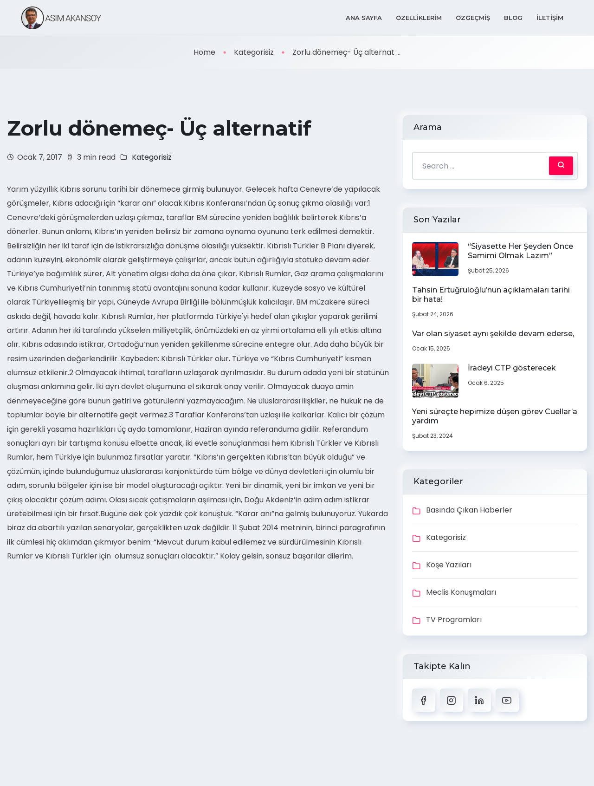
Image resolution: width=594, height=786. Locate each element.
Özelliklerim (419, 17)
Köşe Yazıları (448, 564)
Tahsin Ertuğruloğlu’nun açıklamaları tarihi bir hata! (491, 295)
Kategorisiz (254, 52)
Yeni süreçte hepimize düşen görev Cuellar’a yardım (494, 416)
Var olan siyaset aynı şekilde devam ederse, (493, 333)
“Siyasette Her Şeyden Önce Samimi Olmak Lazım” (520, 251)
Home (204, 52)
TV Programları (454, 619)
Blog (513, 17)
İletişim (549, 17)
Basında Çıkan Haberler (469, 510)
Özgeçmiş (473, 17)
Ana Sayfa (364, 17)
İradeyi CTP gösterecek (512, 368)
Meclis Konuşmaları (461, 592)
